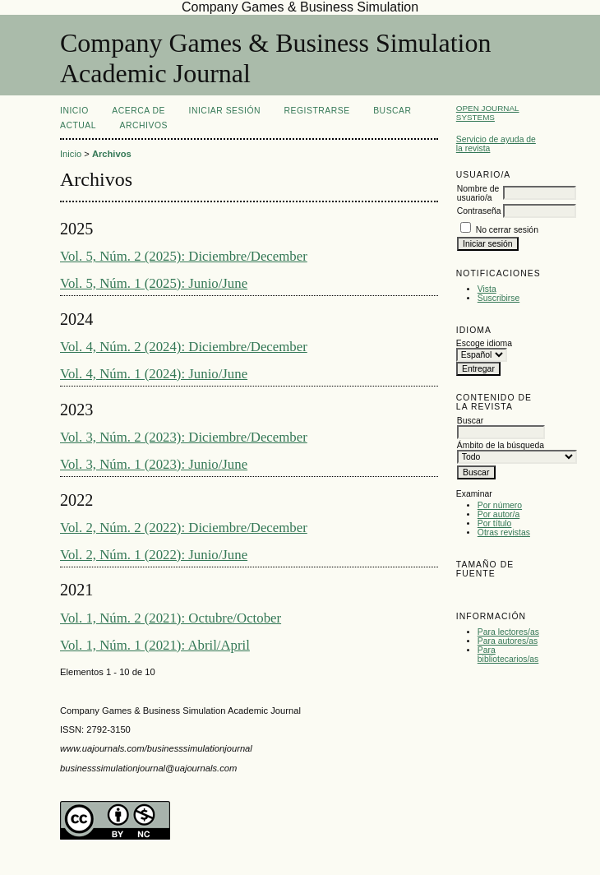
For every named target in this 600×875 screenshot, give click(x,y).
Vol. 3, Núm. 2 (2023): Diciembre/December (183, 437)
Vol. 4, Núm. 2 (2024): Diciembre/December (183, 346)
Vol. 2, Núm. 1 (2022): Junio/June (153, 554)
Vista (487, 289)
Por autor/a (498, 514)
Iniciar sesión (225, 110)
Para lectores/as (508, 632)
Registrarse (317, 110)
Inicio (74, 110)
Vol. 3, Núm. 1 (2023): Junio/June (153, 464)
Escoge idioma (484, 343)
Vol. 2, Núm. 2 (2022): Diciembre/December (183, 527)
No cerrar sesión (507, 229)
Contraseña (479, 210)
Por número (500, 505)
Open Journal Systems (487, 113)
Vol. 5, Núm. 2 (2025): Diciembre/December (183, 256)
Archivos (144, 125)
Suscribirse (498, 298)
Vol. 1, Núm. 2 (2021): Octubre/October (170, 618)
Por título (495, 523)
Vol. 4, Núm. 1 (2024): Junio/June (153, 374)
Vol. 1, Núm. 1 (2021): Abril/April (155, 645)
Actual (78, 125)
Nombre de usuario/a (478, 193)
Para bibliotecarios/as (508, 655)
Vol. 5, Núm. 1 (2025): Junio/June (153, 283)
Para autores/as (508, 641)
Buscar (392, 110)
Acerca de (138, 110)
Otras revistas (504, 532)
